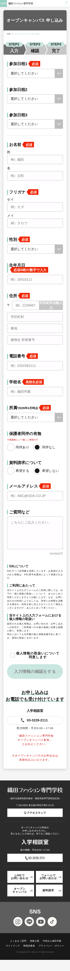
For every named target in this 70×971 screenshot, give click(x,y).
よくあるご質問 (18, 941)
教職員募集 (29, 946)
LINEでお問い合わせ (19, 877)
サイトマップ (13, 946)
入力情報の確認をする (35, 671)
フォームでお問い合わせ (48, 877)
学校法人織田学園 (52, 941)
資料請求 (48, 890)
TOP (8, 34)
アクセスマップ (35, 812)
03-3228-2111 (34, 720)
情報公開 (34, 941)
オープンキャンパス (19, 890)
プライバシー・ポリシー (51, 946)
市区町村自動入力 (51, 305)
